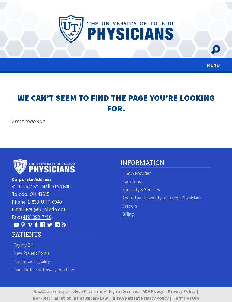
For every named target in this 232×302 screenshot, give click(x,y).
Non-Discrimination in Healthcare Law (70, 298)
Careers (129, 206)
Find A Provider (136, 173)
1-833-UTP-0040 (44, 202)
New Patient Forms (32, 253)
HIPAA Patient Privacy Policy (141, 298)
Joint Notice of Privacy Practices (44, 269)
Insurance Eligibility (32, 261)
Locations (131, 181)
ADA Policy (153, 291)
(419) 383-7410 (36, 217)
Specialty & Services (141, 189)
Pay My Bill (23, 245)
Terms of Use (186, 298)
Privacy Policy (181, 291)
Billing (128, 214)
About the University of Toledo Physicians (161, 198)
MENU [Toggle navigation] (213, 65)
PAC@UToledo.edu (46, 209)
